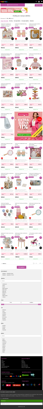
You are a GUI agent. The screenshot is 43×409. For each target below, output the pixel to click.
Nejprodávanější (4, 20)
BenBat (3, 294)
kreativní (4, 314)
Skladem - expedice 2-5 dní (8, 275)
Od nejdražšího (17, 20)
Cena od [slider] (2, 304)
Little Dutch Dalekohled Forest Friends (21, 144)
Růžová (3, 346)
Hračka (3, 327)
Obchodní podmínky (5, 366)
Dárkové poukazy (25, 366)
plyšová (4, 315)
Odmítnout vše (21, 406)
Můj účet (23, 361)
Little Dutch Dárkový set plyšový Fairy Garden (35, 144)
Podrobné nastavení (5, 403)
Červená (4, 343)
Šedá (3, 352)
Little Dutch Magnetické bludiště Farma (6, 85)
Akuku (3, 285)
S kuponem (4, 44)
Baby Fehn (4, 289)
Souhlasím (3, 400)
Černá (3, 350)
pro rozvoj (4, 317)
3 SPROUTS (4, 284)
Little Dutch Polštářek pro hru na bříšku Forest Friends (35, 174)
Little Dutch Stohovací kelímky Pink (21, 204)
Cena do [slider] (39, 304)
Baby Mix (4, 291)
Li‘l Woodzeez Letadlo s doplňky (35, 234)
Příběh (2, 362)
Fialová (3, 344)
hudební (4, 312)
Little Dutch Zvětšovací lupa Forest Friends (34, 204)
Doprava (3, 361)
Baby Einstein (5, 288)
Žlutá (3, 339)
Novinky (11, 20)
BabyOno (4, 292)
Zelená (3, 349)
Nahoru (4, 263)
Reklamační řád (4, 367)
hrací (3, 311)
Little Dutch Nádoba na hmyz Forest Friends (21, 174)
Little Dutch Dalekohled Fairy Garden (21, 25)
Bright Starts (4, 295)
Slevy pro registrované (26, 367)
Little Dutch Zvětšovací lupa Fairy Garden (6, 144)
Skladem (32, 20)
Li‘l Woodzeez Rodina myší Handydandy (20, 85)
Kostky (3, 328)
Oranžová (4, 342)
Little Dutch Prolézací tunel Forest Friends (6, 114)
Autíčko (4, 325)
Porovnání (23, 363)
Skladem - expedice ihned (7, 273)
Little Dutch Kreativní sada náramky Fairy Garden (6, 55)
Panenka (4, 329)
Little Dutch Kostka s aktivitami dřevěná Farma (7, 174)
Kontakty (3, 365)
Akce (2, 360)
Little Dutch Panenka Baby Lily (35, 54)
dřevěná (4, 309)
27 (40, 263)
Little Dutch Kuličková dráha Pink (34, 85)
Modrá (3, 347)
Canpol (3, 297)
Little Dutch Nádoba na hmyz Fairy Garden (21, 55)
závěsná (4, 319)
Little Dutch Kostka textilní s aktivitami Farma (34, 25)
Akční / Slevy (38, 5)
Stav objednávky (25, 365)
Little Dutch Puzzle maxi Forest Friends (7, 234)
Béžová (3, 340)
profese (4, 318)
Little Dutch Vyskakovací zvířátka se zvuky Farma (6, 25)
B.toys (3, 287)
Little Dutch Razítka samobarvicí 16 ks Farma (6, 204)
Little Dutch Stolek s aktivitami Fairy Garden (21, 234)
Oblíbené (23, 362)
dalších (21, 267)
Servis (23, 360)
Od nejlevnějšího (25, 20)
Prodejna (3, 363)
